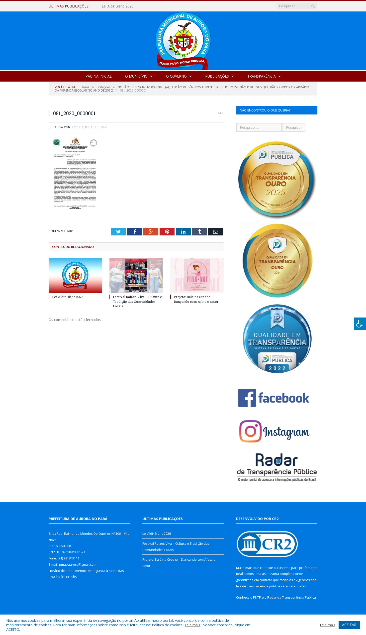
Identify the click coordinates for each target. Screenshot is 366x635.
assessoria (270, 573)
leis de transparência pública (258, 586)
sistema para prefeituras (297, 567)
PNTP (257, 597)
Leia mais (192, 624)
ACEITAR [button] (349, 624)
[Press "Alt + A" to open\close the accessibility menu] (360, 324)
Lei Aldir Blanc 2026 (117, 6)
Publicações (217, 76)
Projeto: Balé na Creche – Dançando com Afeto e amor (196, 299)
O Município (136, 76)
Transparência (261, 76)
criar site (266, 567)
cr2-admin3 (63, 127)
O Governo (176, 76)
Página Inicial (99, 76)
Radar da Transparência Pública (291, 597)
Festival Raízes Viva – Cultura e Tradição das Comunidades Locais (137, 301)
